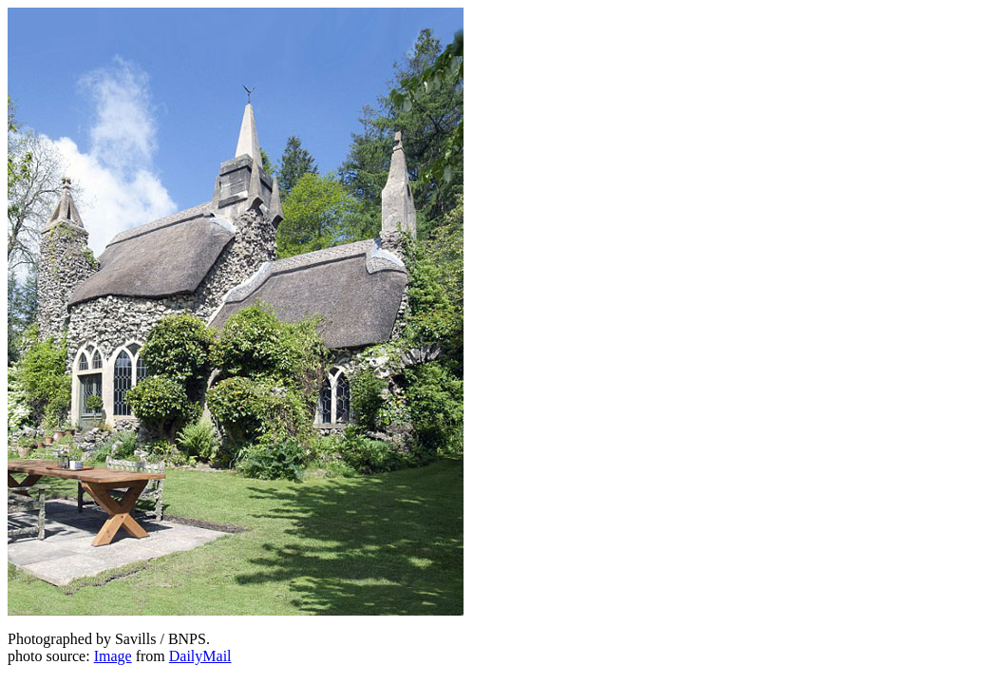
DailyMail (200, 656)
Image (113, 656)
